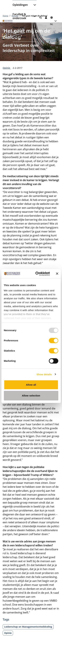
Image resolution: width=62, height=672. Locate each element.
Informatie (19, 37)
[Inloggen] (46, 18)
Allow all (31, 384)
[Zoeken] (40, 18)
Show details (44, 374)
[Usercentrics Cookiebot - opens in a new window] (37, 274)
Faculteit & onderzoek (19, 16)
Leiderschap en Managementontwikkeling (28, 626)
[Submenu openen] (33, 4)
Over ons (18, 27)
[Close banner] (57, 273)
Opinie (7, 67)
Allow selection (31, 395)
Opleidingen (20, 5)
